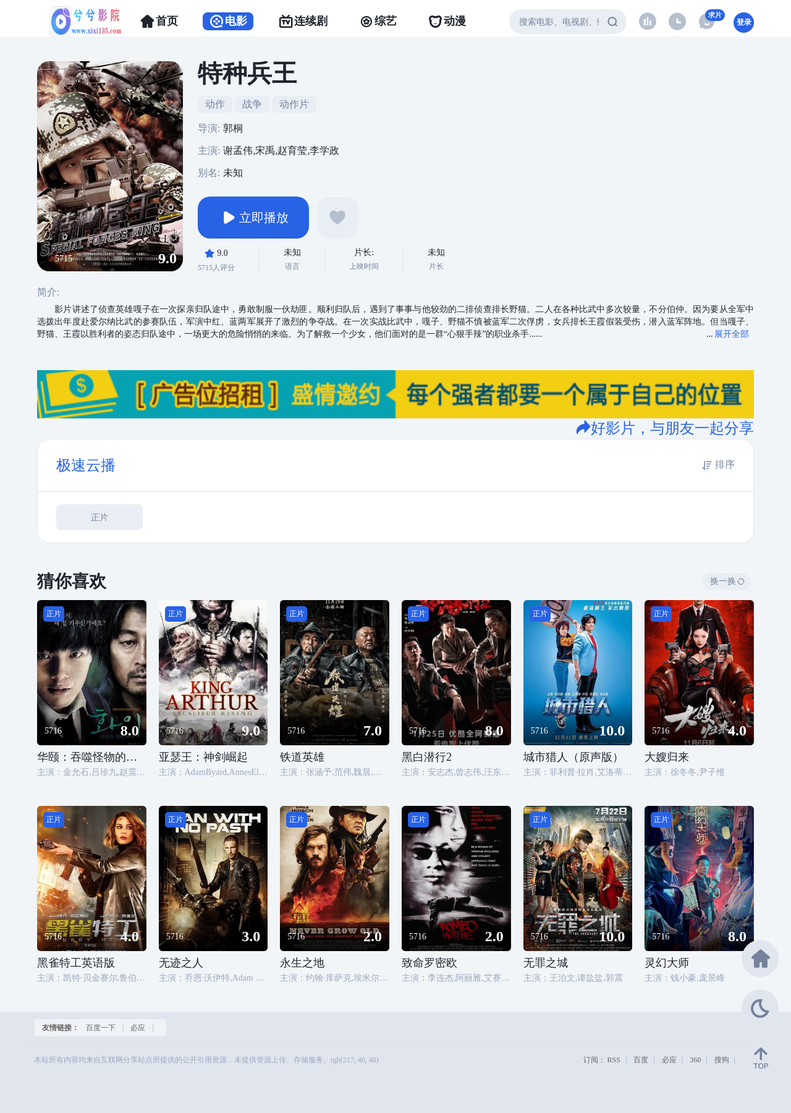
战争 (252, 104)
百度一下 (101, 1027)
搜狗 (721, 1060)
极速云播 (86, 465)
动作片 (294, 104)
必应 (137, 1027)
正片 (99, 517)
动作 (215, 104)
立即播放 (253, 217)
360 (695, 1060)
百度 (640, 1060)
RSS (613, 1060)
